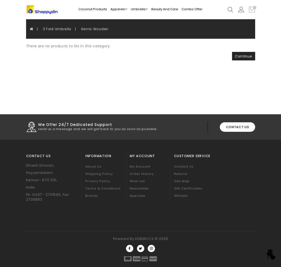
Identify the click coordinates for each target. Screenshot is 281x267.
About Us (93, 166)
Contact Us (184, 166)
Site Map (182, 181)
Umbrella (139, 9)
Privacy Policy (97, 181)
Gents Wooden (94, 29)
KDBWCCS (144, 238)
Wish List (137, 181)
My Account (140, 166)
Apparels (118, 9)
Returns (181, 174)
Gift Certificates (188, 188)
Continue (243, 56)
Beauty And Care (164, 9)
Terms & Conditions (103, 188)
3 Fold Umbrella (57, 29)
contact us (237, 127)
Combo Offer (192, 9)
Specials (137, 195)
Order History (142, 174)
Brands (91, 195)
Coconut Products (92, 9)
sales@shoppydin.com (47, 206)
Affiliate (181, 195)
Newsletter (139, 188)
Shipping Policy (99, 174)
